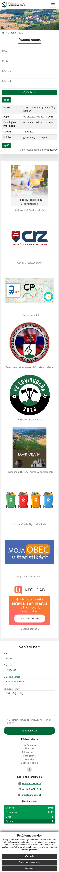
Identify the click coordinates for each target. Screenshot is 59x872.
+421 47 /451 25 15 (31, 789)
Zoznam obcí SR (29, 763)
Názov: (5, 51)
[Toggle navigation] (53, 4)
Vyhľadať (29, 92)
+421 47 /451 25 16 (31, 784)
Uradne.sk (49, 149)
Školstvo (29, 749)
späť (6, 99)
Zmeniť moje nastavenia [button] (29, 862)
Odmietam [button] (29, 868)
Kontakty (29, 759)
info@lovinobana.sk (31, 795)
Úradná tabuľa (15, 32)
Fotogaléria (29, 756)
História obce (29, 745)
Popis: (5, 61)
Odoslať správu (29, 730)
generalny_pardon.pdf (35, 137)
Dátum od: (7, 71)
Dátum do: (7, 81)
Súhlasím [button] (29, 856)
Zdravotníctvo (29, 752)
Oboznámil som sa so (29, 721)
